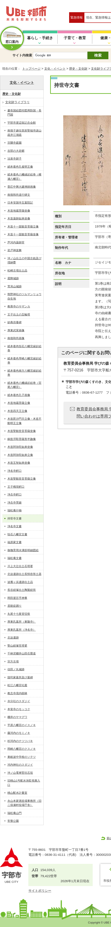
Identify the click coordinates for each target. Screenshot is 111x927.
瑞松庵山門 (14, 813)
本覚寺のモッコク (18, 709)
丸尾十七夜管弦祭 (18, 613)
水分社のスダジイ (18, 701)
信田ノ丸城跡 (15, 669)
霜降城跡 (13, 278)
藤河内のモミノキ (18, 733)
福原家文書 (14, 542)
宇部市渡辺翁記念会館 (21, 122)
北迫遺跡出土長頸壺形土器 (24, 574)
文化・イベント (55, 68)
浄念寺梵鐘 (14, 502)
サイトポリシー (39, 890)
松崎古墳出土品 (17, 270)
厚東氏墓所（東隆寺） (21, 621)
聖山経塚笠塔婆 (17, 645)
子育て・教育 (75, 38)
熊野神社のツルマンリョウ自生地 (24, 296)
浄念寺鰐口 (14, 494)
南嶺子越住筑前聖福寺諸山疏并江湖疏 (24, 133)
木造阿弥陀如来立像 (20, 455)
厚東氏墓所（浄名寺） (21, 629)
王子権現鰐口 (15, 486)
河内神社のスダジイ (20, 764)
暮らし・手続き (40, 38)
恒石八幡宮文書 (17, 534)
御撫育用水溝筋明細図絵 (23, 550)
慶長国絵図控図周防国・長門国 (24, 112)
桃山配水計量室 (17, 792)
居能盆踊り (14, 605)
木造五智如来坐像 (18, 462)
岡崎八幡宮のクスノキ (21, 748)
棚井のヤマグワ (17, 717)
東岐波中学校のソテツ (21, 756)
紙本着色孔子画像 (18, 395)
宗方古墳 (13, 661)
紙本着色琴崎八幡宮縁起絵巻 (24, 360)
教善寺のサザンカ (18, 306)
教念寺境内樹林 (17, 693)
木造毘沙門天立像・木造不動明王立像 (24, 421)
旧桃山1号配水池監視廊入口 (23, 783)
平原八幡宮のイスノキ (21, 725)
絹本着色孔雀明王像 (20, 166)
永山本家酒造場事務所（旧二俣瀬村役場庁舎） (24, 803)
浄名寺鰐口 (14, 470)
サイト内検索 (22, 55)
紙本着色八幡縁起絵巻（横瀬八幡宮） (24, 176)
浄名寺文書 (14, 526)
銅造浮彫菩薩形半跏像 (21, 439)
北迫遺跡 (13, 637)
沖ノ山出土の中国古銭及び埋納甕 (24, 260)
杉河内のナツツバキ (20, 741)
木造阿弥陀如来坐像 (20, 446)
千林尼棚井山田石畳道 (21, 653)
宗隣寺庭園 (14, 142)
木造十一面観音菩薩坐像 (23, 234)
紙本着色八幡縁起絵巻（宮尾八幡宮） (24, 385)
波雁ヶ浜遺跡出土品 (20, 582)
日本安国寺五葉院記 (20, 202)
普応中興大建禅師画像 (21, 186)
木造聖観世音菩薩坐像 (21, 431)
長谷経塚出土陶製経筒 (21, 590)
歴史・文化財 (78, 68)
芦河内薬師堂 (15, 242)
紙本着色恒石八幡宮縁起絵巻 (24, 348)
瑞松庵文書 (14, 558)
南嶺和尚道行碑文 (18, 194)
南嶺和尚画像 (15, 338)
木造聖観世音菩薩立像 (21, 478)
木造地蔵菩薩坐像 (18, 210)
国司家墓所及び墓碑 (20, 677)
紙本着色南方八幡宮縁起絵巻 (24, 373)
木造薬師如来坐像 (18, 218)
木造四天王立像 (17, 411)
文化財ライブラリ (17, 102)
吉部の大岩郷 (15, 150)
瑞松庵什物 (14, 510)
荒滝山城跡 (14, 286)
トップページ (31, 68)
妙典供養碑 (14, 322)
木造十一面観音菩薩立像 (23, 226)
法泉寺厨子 (14, 158)
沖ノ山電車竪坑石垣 (20, 772)
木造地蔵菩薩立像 (18, 403)
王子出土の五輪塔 (18, 314)
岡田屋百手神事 (17, 598)
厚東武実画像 (15, 330)
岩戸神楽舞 (14, 250)
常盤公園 (13, 821)
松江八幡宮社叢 (17, 685)
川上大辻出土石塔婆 (20, 566)
